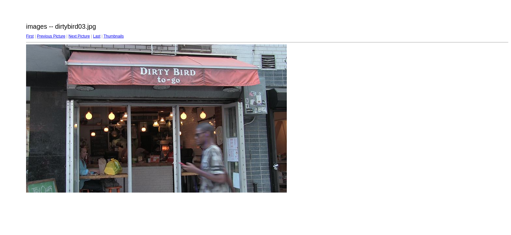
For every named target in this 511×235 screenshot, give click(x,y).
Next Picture (79, 36)
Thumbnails (114, 36)
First (30, 36)
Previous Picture (51, 36)
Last (96, 36)
